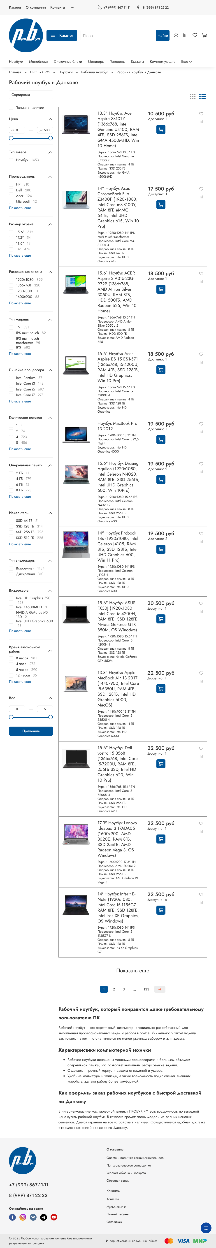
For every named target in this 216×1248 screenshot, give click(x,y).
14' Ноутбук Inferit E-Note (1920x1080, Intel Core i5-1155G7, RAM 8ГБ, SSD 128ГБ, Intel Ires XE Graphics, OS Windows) (118, 907)
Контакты (57, 7)
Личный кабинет (118, 1214)
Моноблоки (38, 61)
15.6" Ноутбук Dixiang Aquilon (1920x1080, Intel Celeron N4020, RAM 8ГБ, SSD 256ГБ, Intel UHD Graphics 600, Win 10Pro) (118, 476)
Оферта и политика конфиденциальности (136, 1157)
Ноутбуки (16, 61)
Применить (31, 731)
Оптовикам (114, 1222)
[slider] (11, 138)
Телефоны (117, 61)
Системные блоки (68, 61)
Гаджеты (137, 61)
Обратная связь (118, 1180)
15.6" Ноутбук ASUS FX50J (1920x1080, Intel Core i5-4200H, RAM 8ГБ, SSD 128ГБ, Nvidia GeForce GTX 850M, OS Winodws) (118, 616)
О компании (36, 7)
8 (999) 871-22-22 (153, 7)
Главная (15, 72)
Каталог (15, 7)
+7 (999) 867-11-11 (114, 7)
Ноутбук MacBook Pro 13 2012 (117, 426)
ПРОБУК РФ (40, 72)
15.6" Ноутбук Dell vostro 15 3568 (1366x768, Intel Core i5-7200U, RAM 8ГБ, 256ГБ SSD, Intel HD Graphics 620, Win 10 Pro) (118, 763)
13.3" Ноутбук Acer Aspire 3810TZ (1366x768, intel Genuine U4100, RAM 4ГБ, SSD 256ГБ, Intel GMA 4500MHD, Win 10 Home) (118, 129)
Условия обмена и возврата (126, 1173)
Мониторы (96, 61)
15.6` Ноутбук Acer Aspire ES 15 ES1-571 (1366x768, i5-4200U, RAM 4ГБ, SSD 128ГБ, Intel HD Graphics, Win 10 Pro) (118, 367)
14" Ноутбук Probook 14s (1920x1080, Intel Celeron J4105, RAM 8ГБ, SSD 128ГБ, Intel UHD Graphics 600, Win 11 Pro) (118, 546)
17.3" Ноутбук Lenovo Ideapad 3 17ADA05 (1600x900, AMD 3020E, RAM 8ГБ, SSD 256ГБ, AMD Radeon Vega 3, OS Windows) (117, 839)
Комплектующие (162, 61)
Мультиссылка (116, 1206)
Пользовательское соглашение (129, 1165)
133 (146, 989)
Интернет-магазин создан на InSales (131, 1241)
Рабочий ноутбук (94, 72)
